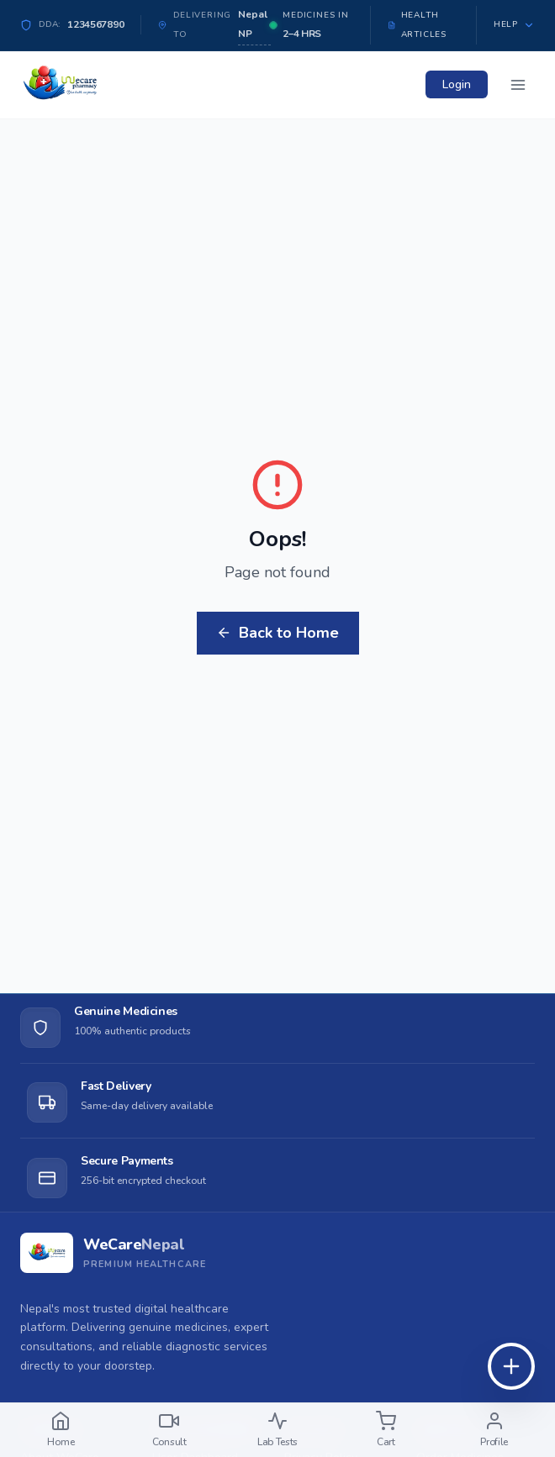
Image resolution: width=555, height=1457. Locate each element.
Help (514, 24)
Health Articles (417, 24)
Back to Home (277, 633)
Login (456, 84)
